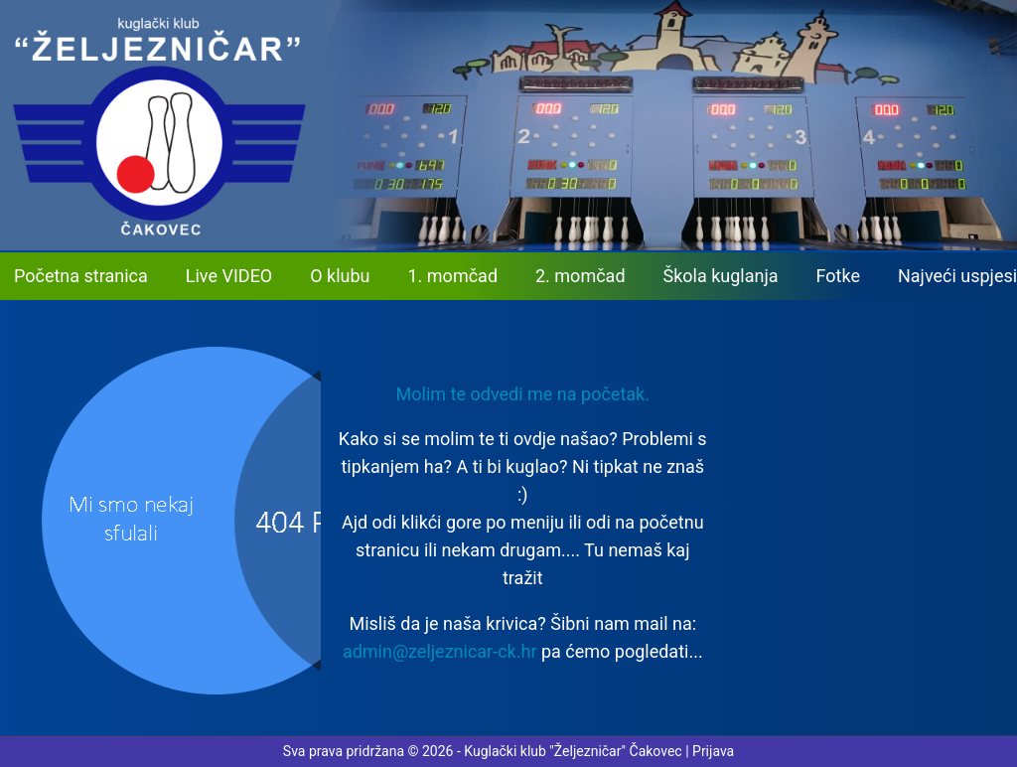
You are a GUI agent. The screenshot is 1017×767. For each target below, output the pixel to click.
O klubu (339, 275)
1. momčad (453, 275)
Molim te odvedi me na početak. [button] (523, 394)
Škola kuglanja (721, 275)
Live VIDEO (229, 275)
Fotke (838, 275)
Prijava (713, 751)
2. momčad (580, 275)
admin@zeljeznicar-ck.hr (440, 651)
